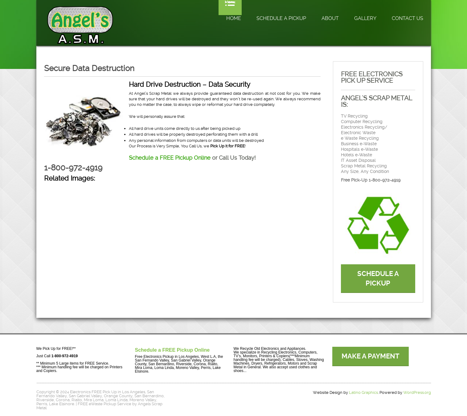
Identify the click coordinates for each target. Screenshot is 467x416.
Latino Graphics (363, 392)
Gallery (365, 18)
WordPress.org (417, 392)
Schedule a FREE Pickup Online (170, 157)
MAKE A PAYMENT (370, 356)
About (330, 18)
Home (233, 18)
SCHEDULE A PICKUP (378, 278)
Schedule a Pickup (281, 18)
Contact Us (407, 18)
